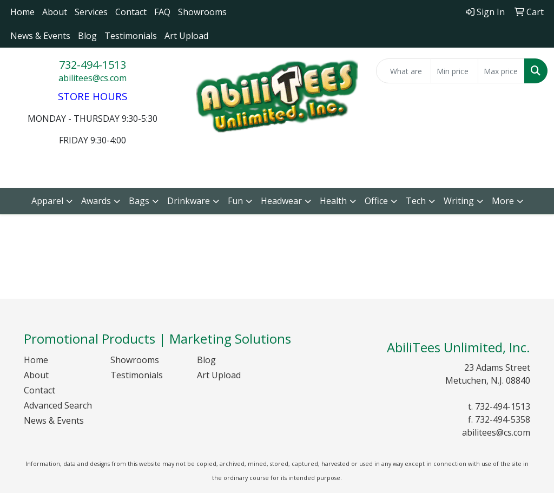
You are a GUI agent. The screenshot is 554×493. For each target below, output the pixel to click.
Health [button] (333, 201)
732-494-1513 (92, 64)
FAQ (162, 12)
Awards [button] (96, 201)
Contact (131, 12)
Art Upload (186, 36)
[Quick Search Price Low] (454, 70)
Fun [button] (235, 201)
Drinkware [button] (188, 201)
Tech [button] (416, 201)
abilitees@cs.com (92, 78)
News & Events (40, 36)
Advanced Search (58, 405)
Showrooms (202, 12)
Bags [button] (139, 201)
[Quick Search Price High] (501, 70)
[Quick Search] (403, 70)
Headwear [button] (281, 201)
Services (91, 12)
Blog (87, 36)
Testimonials (130, 36)
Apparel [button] (47, 201)
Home (22, 12)
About (54, 12)
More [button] (503, 201)
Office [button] (376, 201)
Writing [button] (459, 201)
